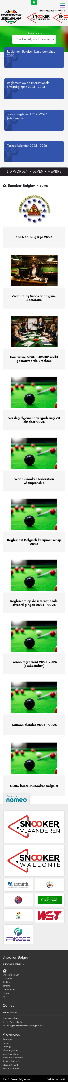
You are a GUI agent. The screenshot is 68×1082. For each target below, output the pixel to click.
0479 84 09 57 (12, 1021)
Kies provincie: (35, 33)
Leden (6, 993)
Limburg (7, 1046)
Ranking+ (7, 985)
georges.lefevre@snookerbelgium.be (23, 1025)
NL (4, 996)
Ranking (6, 982)
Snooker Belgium (11, 974)
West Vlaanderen (11, 1068)
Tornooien (7, 978)
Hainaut (6, 1042)
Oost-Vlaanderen (11, 1053)
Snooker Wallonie (11, 1061)
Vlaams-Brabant (10, 1064)
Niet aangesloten (11, 1050)
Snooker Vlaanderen (13, 1057)
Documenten (9, 989)
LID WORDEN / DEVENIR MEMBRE (34, 171)
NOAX (62, 1079)
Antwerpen (8, 1039)
